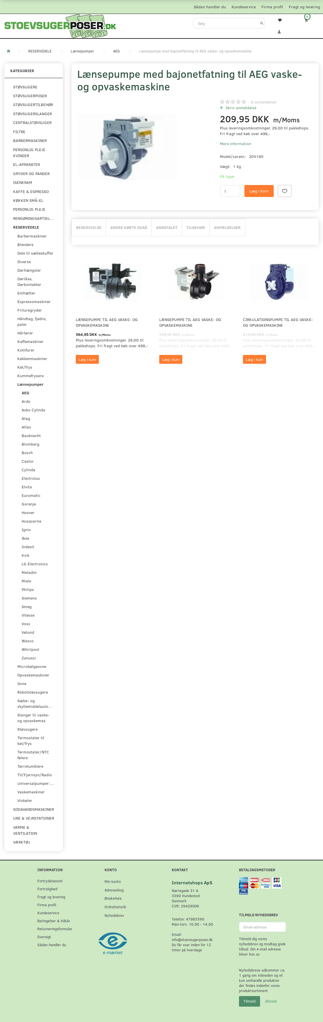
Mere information (235, 143)
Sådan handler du (210, 6)
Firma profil (272, 6)
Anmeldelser (227, 227)
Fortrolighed (47, 888)
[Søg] (261, 23)
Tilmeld (249, 1001)
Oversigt (44, 936)
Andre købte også (128, 227)
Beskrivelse (88, 227)
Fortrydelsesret (50, 880)
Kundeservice (244, 6)
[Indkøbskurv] (309, 20)
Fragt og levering (304, 6)
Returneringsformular (54, 928)
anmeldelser (264, 102)
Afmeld (271, 1001)
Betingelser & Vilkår (53, 920)
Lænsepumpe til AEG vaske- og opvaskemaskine (107, 322)
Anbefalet (166, 227)
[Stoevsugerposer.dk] (60, 25)
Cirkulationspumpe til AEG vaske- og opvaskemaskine (278, 322)
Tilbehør (195, 227)
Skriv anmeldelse (240, 107)
